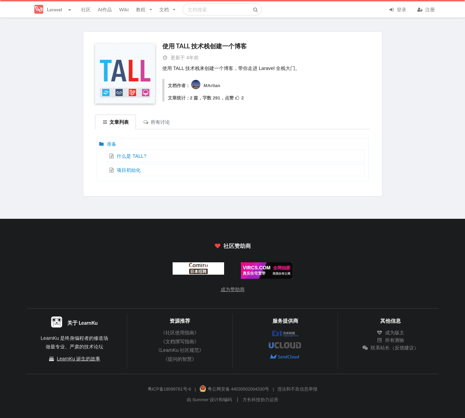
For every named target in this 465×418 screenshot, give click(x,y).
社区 (86, 9)
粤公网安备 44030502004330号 (234, 389)
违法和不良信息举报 (297, 389)
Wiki (124, 9)
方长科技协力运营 (260, 399)
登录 (398, 8)
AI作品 (105, 9)
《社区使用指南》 (180, 332)
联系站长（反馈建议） (390, 347)
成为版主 (390, 332)
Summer (200, 399)
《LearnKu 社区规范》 (180, 350)
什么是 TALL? (131, 156)
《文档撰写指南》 (180, 341)
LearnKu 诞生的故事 (79, 358)
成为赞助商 (233, 289)
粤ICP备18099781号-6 (169, 389)
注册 (426, 8)
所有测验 (390, 340)
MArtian (205, 85)
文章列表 (115, 122)
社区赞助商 (232, 245)
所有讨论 (156, 122)
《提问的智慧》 (180, 359)
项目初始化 (129, 170)
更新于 (180, 57)
